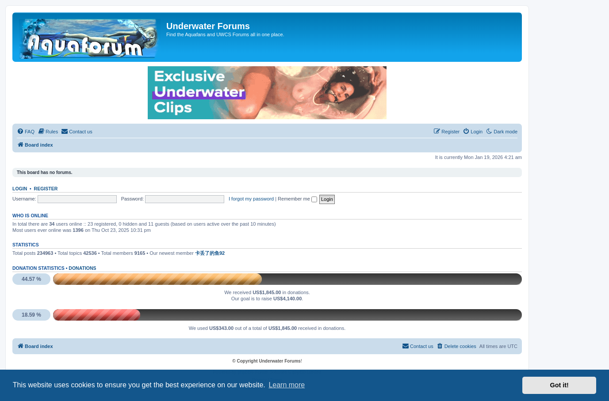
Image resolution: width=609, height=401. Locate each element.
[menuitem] (25, 131)
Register (46, 188)
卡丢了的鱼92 (210, 253)
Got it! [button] (559, 385)
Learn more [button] (286, 385)
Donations (82, 268)
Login (19, 188)
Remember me (297, 198)
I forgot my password (251, 198)
